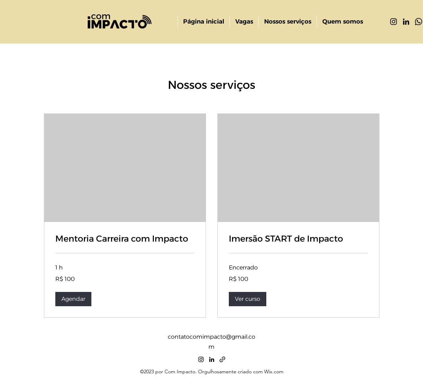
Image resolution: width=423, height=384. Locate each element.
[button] (73, 299)
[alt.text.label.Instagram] (393, 21)
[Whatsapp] (418, 21)
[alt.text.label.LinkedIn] (406, 21)
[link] (125, 238)
